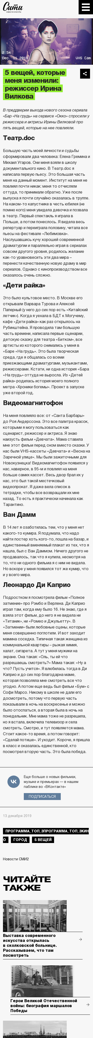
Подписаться (42, 797)
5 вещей (43, 840)
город (20, 840)
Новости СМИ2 (16, 859)
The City (13, 7)
